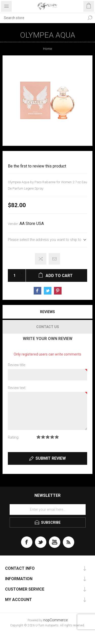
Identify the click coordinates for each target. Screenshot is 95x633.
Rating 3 (47, 437)
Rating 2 (43, 437)
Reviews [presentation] (47, 312)
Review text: (17, 388)
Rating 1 (38, 437)
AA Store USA (32, 223)
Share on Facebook (37, 291)
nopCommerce (55, 620)
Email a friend (54, 259)
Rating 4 (52, 437)
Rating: (13, 437)
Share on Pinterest (58, 291)
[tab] (47, 312)
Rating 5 (56, 437)
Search (90, 18)
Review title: (17, 365)
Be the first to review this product (37, 166)
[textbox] (42, 18)
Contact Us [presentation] (47, 327)
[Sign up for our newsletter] (48, 509)
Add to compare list (40, 259)
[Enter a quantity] (13, 275)
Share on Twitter (47, 291)
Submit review (50, 458)
